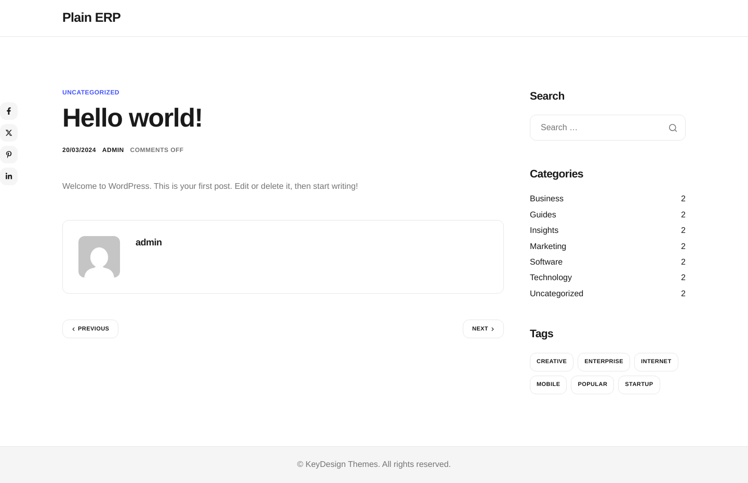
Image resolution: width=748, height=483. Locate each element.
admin (113, 150)
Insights (544, 230)
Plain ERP (91, 17)
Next (480, 329)
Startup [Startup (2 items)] (639, 384)
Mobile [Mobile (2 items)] (548, 384)
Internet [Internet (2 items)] (656, 361)
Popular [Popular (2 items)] (592, 384)
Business (547, 199)
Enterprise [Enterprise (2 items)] (603, 361)
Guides (543, 215)
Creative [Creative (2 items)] (552, 361)
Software (546, 262)
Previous (93, 329)
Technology (551, 277)
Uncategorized (90, 92)
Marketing (548, 246)
